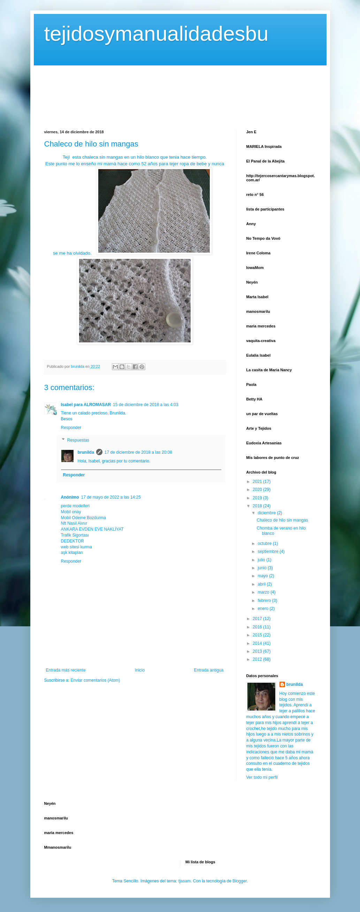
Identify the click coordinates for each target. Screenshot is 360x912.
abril (262, 584)
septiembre (268, 551)
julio (262, 559)
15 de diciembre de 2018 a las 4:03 (145, 404)
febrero (265, 600)
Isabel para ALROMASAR (86, 404)
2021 (258, 481)
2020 (258, 489)
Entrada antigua (209, 670)
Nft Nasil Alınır (74, 523)
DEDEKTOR (72, 541)
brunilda (86, 452)
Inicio (140, 670)
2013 (258, 651)
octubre (265, 543)
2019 (258, 497)
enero (263, 608)
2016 (258, 627)
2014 (258, 643)
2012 (258, 659)
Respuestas (78, 440)
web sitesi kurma (76, 547)
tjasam (184, 881)
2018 (258, 505)
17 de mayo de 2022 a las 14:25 (111, 497)
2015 (258, 635)
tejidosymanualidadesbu (156, 33)
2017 (258, 618)
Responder (71, 427)
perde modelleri (75, 505)
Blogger (239, 881)
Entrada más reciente (66, 670)
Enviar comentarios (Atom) (95, 680)
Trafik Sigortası (75, 535)
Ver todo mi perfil (262, 777)
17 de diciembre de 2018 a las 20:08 (138, 452)
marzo (264, 592)
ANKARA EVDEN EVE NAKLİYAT (92, 529)
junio (263, 567)
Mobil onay (71, 511)
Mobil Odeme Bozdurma (83, 517)
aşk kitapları (72, 552)
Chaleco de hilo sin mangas (282, 520)
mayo (263, 575)
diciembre (267, 512)
